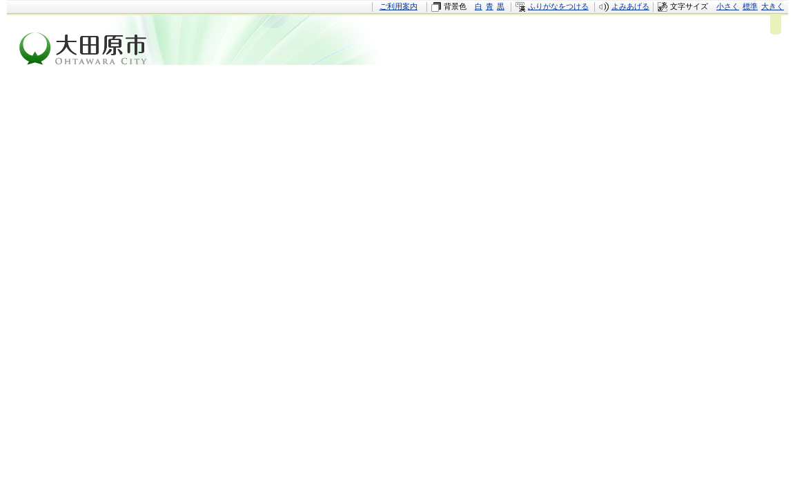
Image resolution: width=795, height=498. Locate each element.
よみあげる (630, 6)
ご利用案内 (399, 6)
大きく (772, 6)
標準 (750, 6)
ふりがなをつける (558, 6)
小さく (727, 6)
